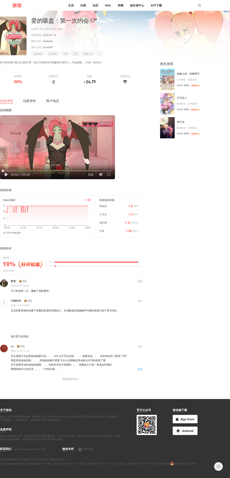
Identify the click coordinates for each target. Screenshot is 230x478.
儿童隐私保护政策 (9, 469)
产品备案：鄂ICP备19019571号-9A (136, 473)
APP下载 (156, 5)
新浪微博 (86, 459)
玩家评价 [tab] (29, 105)
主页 (71, 5)
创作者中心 (137, 5)
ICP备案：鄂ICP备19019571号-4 (94, 473)
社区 (95, 5)
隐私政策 (27, 469)
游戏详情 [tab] (6, 105)
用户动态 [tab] (52, 105)
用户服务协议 (41, 469)
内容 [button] (83, 5)
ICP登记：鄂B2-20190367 (58, 473)
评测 (120, 5)
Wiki (108, 5)
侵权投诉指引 (58, 469)
